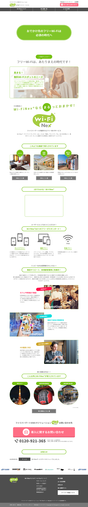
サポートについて (41, 481)
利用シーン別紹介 (41, 483)
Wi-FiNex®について (41, 478)
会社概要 (76, 1)
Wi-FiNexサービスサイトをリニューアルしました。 (46, 459)
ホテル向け (39, 486)
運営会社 (19, 505)
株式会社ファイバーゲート (66, 1)
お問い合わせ (13, 505)
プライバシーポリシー (28, 505)
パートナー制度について (68, 492)
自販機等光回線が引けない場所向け (41, 489)
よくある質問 (66, 9)
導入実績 (60, 478)
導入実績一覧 (44, 9)
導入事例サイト (62, 488)
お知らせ (60, 485)
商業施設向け (40, 492)
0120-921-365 (32, 440)
